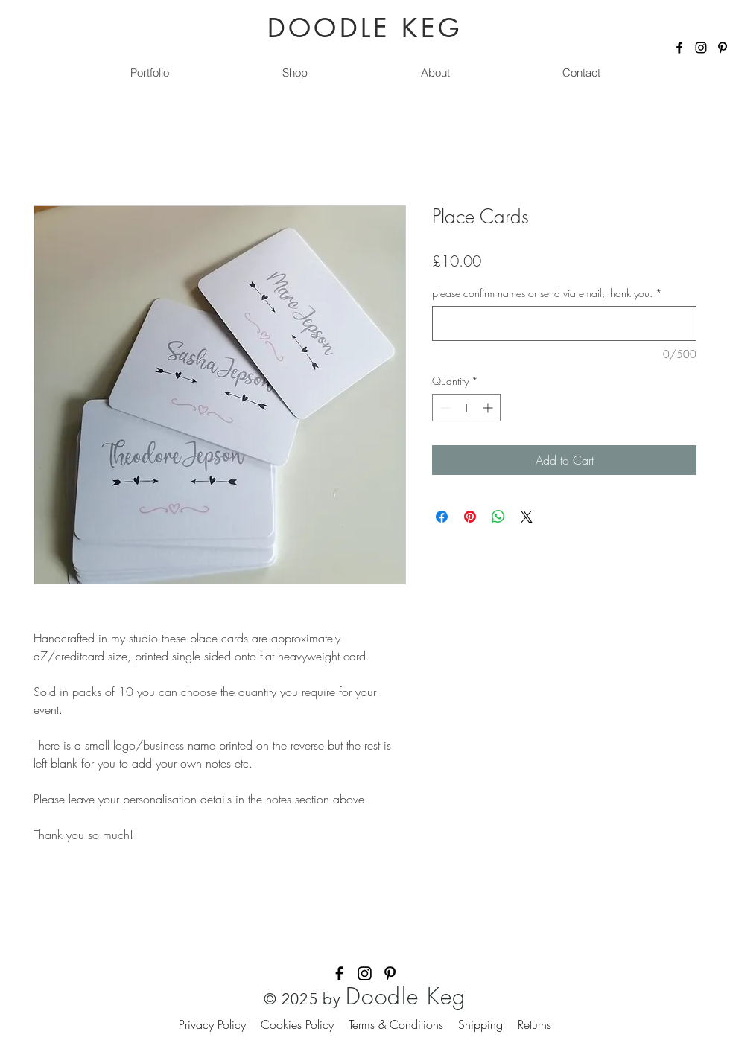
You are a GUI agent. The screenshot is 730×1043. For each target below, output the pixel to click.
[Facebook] (679, 47)
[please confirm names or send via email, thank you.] (564, 323)
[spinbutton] (466, 408)
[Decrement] (443, 408)
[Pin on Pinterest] (470, 517)
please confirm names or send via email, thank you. (547, 293)
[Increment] (489, 408)
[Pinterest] (722, 47)
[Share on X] (527, 517)
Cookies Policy (305, 1024)
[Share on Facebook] (442, 517)
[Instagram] (701, 47)
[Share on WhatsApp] (498, 517)
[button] (294, 73)
